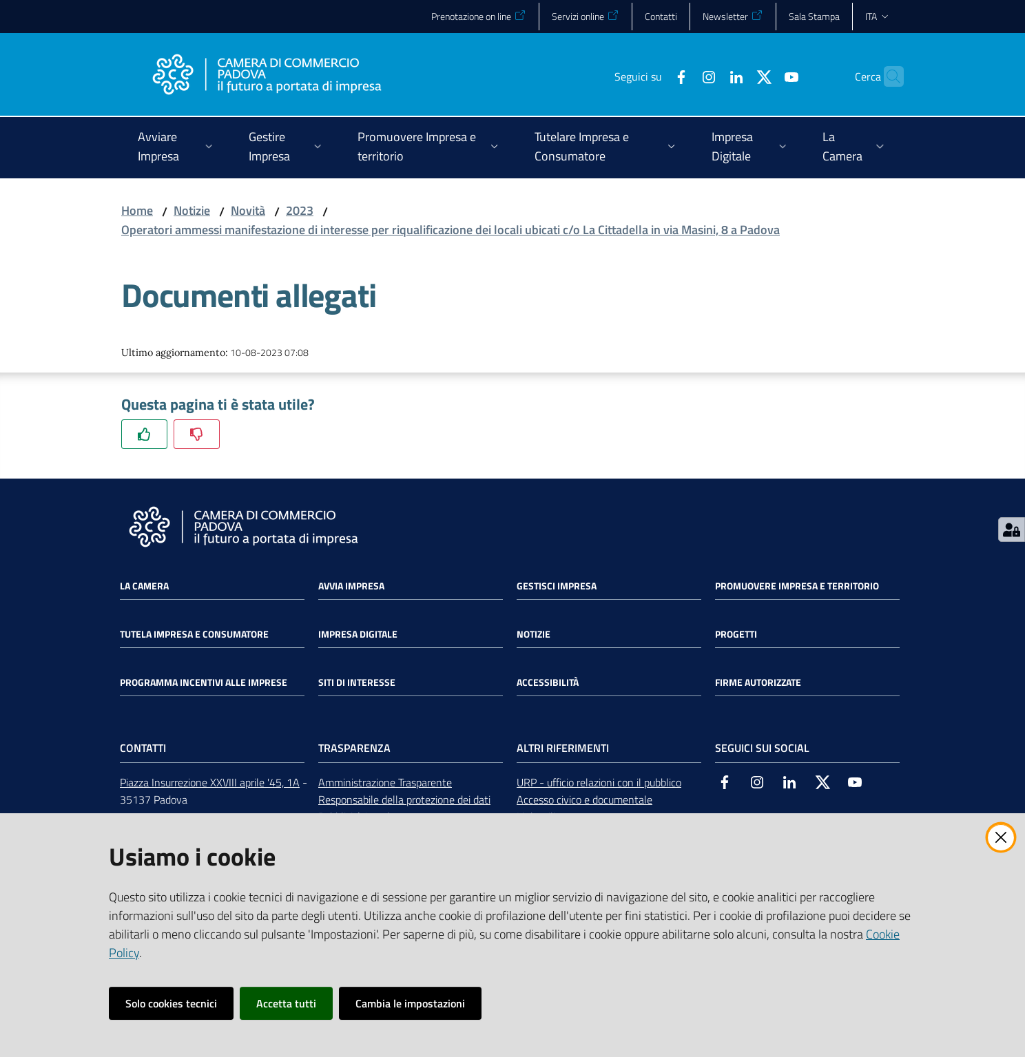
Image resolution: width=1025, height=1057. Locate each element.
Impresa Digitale (357, 634)
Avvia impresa (351, 586)
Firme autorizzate (758, 682)
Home (137, 210)
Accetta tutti (286, 1003)
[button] (887, 76)
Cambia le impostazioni (410, 1003)
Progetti (736, 634)
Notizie (192, 210)
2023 (299, 210)
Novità (248, 210)
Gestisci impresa (557, 586)
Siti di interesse (356, 682)
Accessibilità (548, 682)
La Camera (144, 586)
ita (877, 16)
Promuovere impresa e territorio (797, 586)
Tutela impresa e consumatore (194, 634)
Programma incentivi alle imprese (203, 682)
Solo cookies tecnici (171, 1003)
